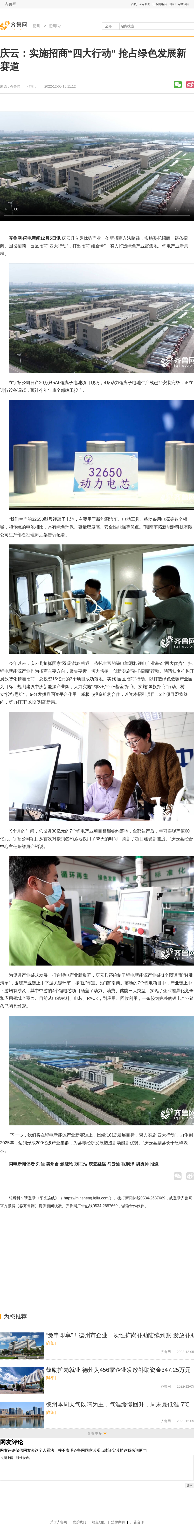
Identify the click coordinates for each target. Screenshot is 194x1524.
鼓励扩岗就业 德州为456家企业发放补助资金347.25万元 (118, 1370)
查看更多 (94, 1433)
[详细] (51, 1343)
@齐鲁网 (27, 1206)
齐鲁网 (10, 4)
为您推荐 (15, 1316)
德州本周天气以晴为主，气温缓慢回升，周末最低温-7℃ (117, 1404)
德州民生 (56, 26)
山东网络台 (159, 4)
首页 (134, 4)
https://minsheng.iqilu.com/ (86, 1198)
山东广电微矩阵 (179, 4)
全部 (108, 26)
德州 (36, 26)
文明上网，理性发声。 (97, 1468)
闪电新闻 (144, 4)
